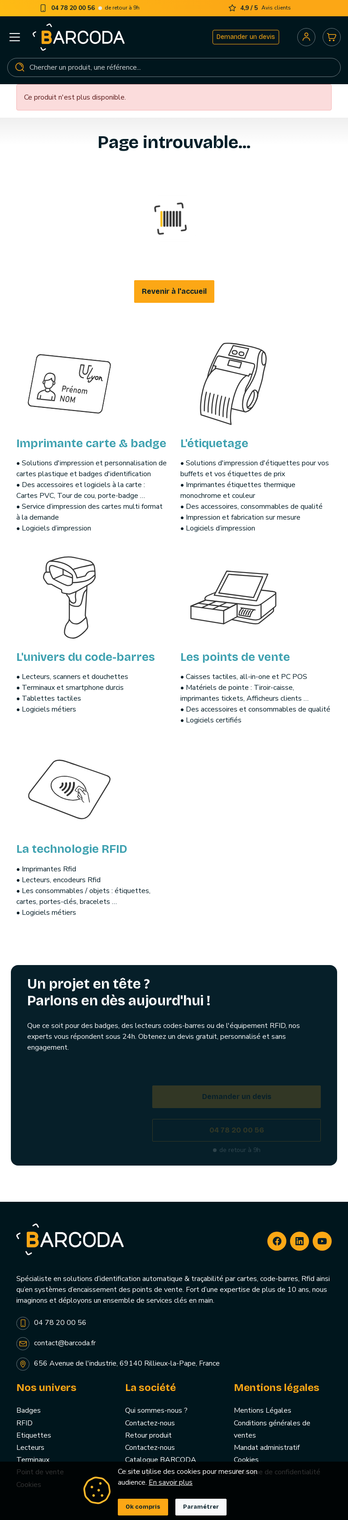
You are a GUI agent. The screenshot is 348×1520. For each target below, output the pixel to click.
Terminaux (32, 1460)
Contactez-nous (150, 1423)
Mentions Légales (262, 1410)
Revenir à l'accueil (174, 291)
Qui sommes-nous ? (156, 1410)
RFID (24, 1423)
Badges (28, 1410)
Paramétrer (201, 1506)
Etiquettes (33, 1435)
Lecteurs (30, 1448)
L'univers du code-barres (85, 657)
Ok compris (143, 1506)
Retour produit (148, 1435)
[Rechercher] (174, 67)
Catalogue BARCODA (160, 1460)
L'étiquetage (214, 443)
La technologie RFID (71, 849)
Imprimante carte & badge (91, 443)
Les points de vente (235, 657)
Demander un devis (246, 37)
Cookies (246, 1460)
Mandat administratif (267, 1448)
